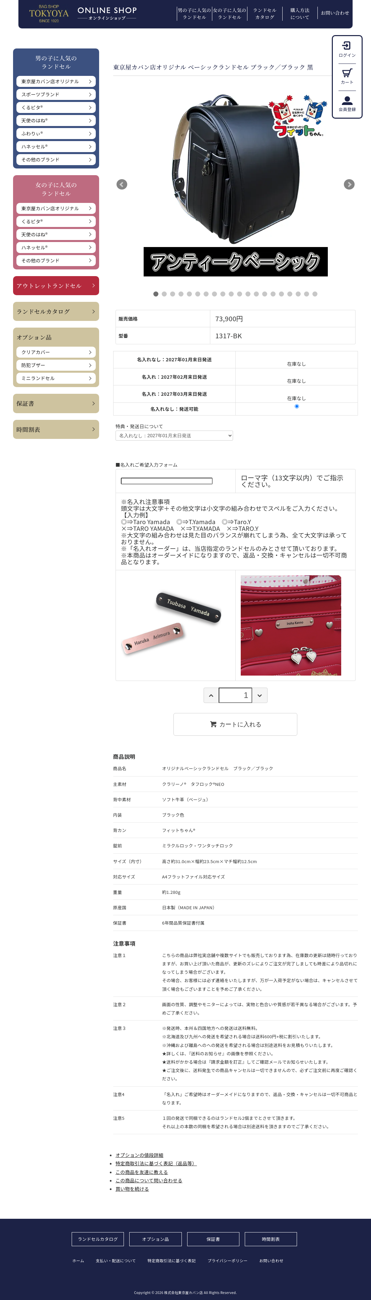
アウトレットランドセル (49, 285)
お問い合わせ (335, 12)
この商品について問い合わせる (149, 1180)
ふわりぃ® (32, 133)
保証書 (25, 403)
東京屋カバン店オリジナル (50, 81)
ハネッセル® (34, 146)
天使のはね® (34, 120)
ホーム (78, 1260)
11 (239, 294)
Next (349, 184)
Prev (122, 184)
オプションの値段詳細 (139, 1155)
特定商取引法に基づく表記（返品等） (156, 1163)
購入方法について (299, 13)
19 (306, 294)
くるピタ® (32, 107)
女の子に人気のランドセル (229, 13)
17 (289, 294)
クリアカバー (35, 352)
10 (231, 294)
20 (314, 294)
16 (281, 294)
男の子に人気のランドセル (194, 13)
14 (264, 294)
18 (298, 294)
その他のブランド (40, 159)
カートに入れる (236, 724)
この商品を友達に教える (142, 1172)
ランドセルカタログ (265, 13)
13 (256, 294)
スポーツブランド (40, 94)
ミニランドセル (38, 378)
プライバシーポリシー (235, 1260)
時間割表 (28, 429)
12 (247, 294)
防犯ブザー (33, 365)
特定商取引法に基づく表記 (176, 1260)
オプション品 (155, 1239)
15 (273, 294)
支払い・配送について (118, 1260)
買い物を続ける (132, 1188)
